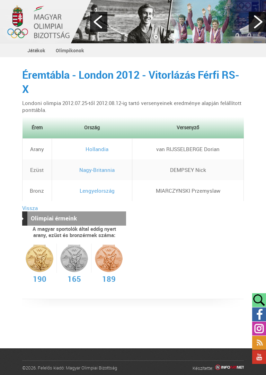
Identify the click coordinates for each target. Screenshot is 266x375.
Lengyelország (92, 190)
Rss (259, 343)
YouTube (259, 357)
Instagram (259, 328)
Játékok (36, 50)
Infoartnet (229, 368)
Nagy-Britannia (92, 169)
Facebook (259, 314)
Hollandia (92, 149)
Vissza (30, 207)
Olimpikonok (70, 50)
